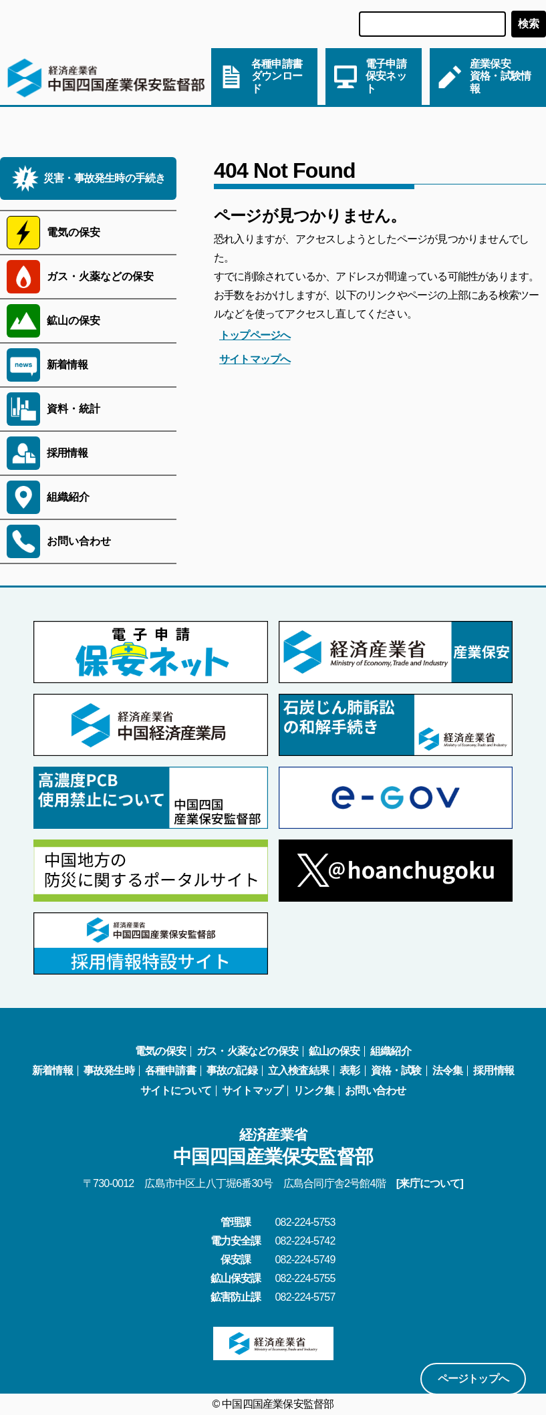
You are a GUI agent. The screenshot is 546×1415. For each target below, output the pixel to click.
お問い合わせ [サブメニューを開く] (79, 541)
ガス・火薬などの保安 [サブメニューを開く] (100, 276)
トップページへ (254, 335)
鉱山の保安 (334, 1051)
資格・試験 (396, 1070)
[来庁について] (429, 1183)
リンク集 (313, 1090)
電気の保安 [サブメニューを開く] (73, 232)
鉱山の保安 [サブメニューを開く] (73, 320)
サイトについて (175, 1090)
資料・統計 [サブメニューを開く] (73, 408)
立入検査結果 (298, 1070)
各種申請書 (170, 1070)
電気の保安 (160, 1051)
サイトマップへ (254, 359)
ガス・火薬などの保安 (247, 1051)
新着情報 (67, 364)
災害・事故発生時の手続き (104, 178)
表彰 (349, 1070)
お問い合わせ (375, 1090)
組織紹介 (390, 1051)
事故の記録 (232, 1070)
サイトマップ (252, 1090)
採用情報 (67, 453)
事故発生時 (109, 1070)
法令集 (447, 1070)
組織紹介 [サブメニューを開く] (68, 497)
